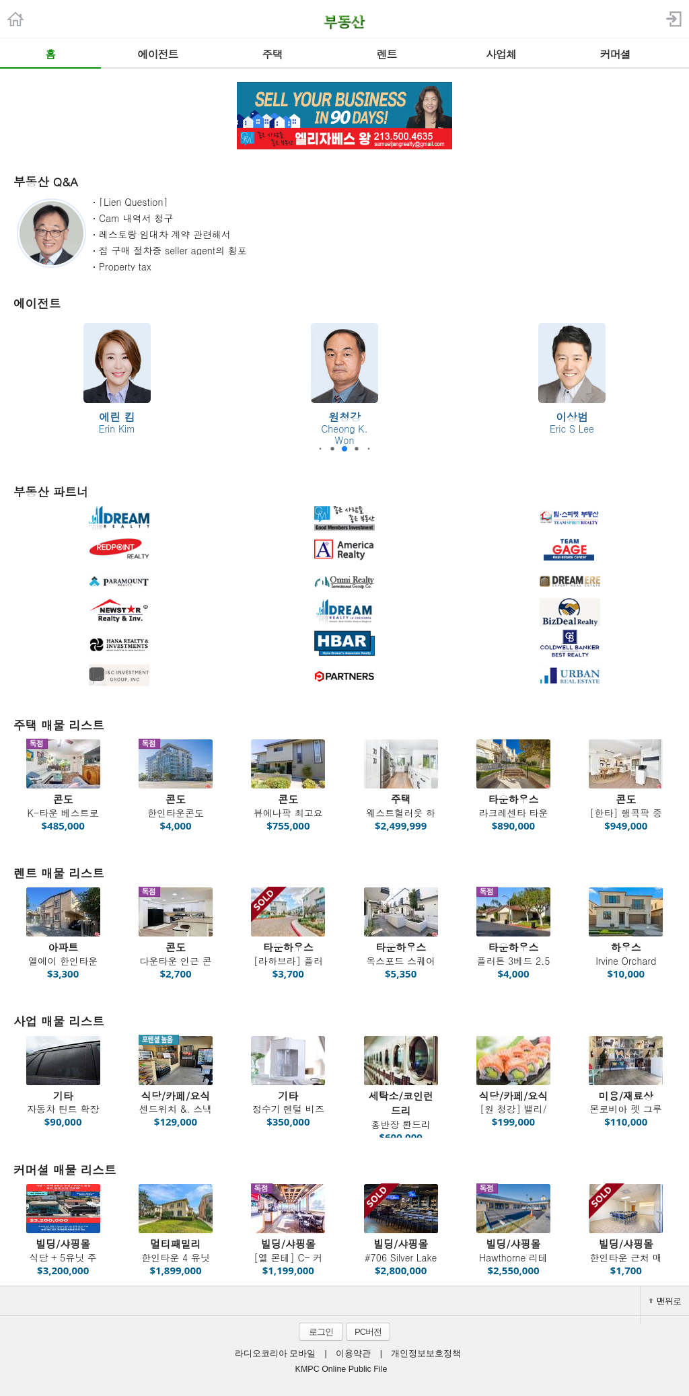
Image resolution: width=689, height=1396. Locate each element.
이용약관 (353, 1353)
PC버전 (368, 1332)
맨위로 (665, 1300)
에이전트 (37, 303)
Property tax (125, 266)
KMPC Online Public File (341, 1369)
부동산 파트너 (50, 491)
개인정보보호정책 (426, 1353)
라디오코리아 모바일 (275, 1353)
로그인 (321, 1332)
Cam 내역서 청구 (136, 218)
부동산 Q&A (45, 181)
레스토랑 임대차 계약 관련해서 (165, 234)
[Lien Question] (133, 202)
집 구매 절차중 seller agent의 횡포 (173, 250)
